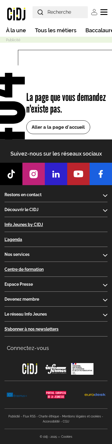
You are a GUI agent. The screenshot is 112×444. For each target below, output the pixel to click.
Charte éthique (49, 416)
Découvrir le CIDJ (21, 209)
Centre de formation (24, 269)
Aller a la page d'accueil (58, 127)
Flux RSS (29, 416)
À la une (16, 30)
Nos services (17, 254)
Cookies (66, 436)
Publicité (14, 416)
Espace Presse (18, 284)
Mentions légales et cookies (81, 416)
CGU (66, 421)
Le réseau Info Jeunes (25, 314)
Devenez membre (21, 299)
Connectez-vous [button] (28, 348)
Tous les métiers (55, 30)
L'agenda (13, 239)
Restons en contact (23, 194)
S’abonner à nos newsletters (31, 329)
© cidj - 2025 (48, 436)
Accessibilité (51, 421)
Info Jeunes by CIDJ (23, 224)
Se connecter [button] (94, 12)
